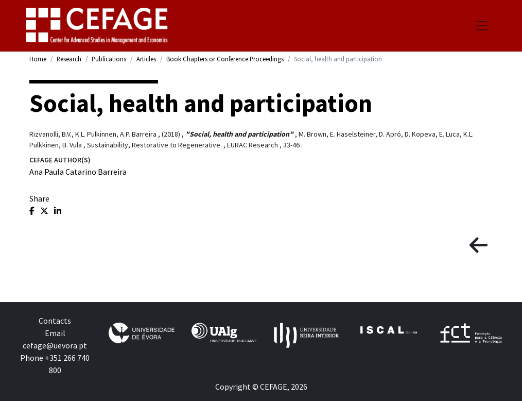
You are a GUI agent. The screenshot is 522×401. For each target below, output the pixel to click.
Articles (146, 59)
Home (37, 59)
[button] (478, 245)
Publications (109, 59)
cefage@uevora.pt (55, 345)
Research (69, 59)
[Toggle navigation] (482, 26)
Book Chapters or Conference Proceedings (225, 59)
